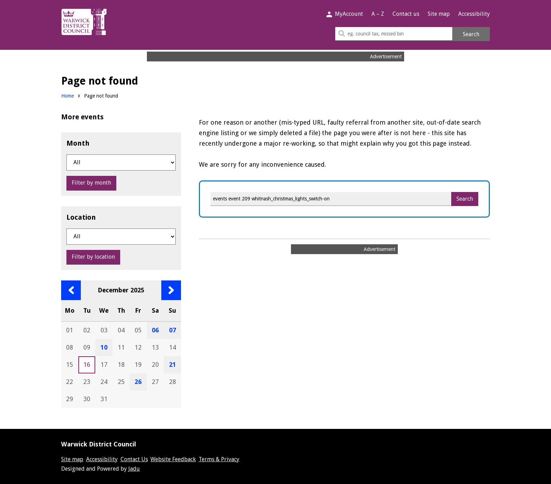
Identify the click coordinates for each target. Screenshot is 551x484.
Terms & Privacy (219, 459)
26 (138, 381)
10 (104, 347)
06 (155, 330)
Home (67, 96)
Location (81, 217)
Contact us (406, 14)
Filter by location (93, 256)
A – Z (377, 14)
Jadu (134, 468)
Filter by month (91, 182)
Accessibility (474, 14)
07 (172, 330)
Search (471, 34)
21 (172, 364)
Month (78, 143)
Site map (439, 14)
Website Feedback (173, 459)
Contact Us (134, 459)
